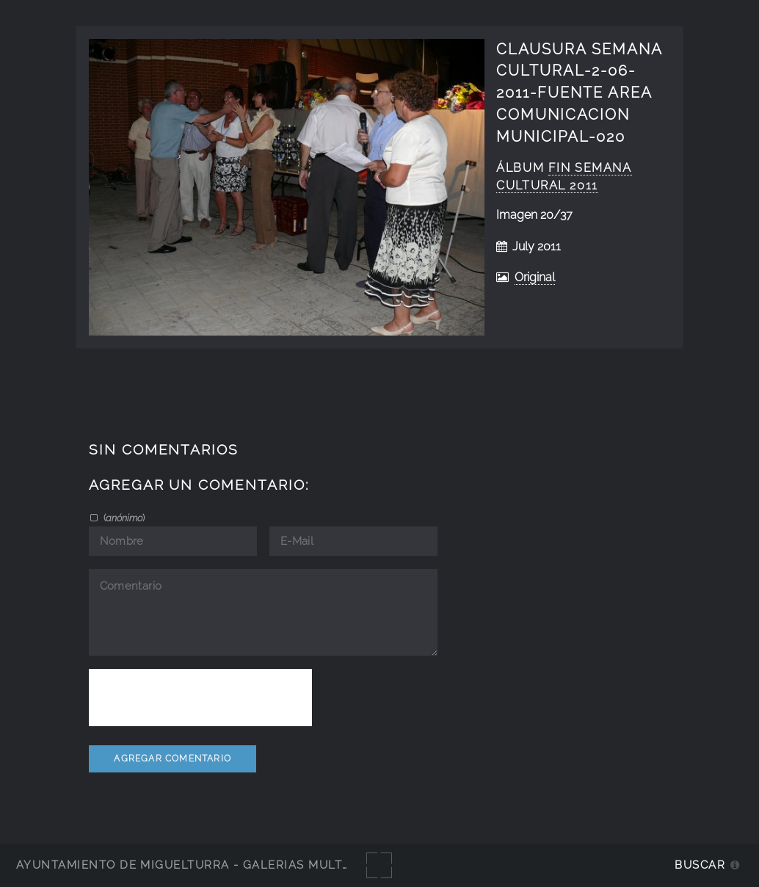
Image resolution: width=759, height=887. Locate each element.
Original (535, 277)
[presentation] (200, 697)
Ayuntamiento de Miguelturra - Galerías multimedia (201, 864)
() (123, 518)
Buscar (700, 864)
